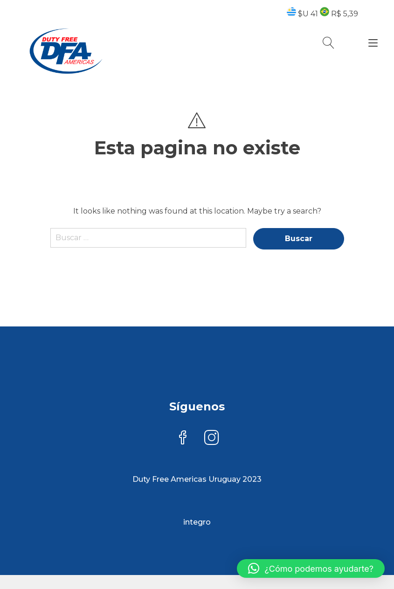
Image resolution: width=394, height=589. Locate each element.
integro (197, 522)
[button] (311, 568)
